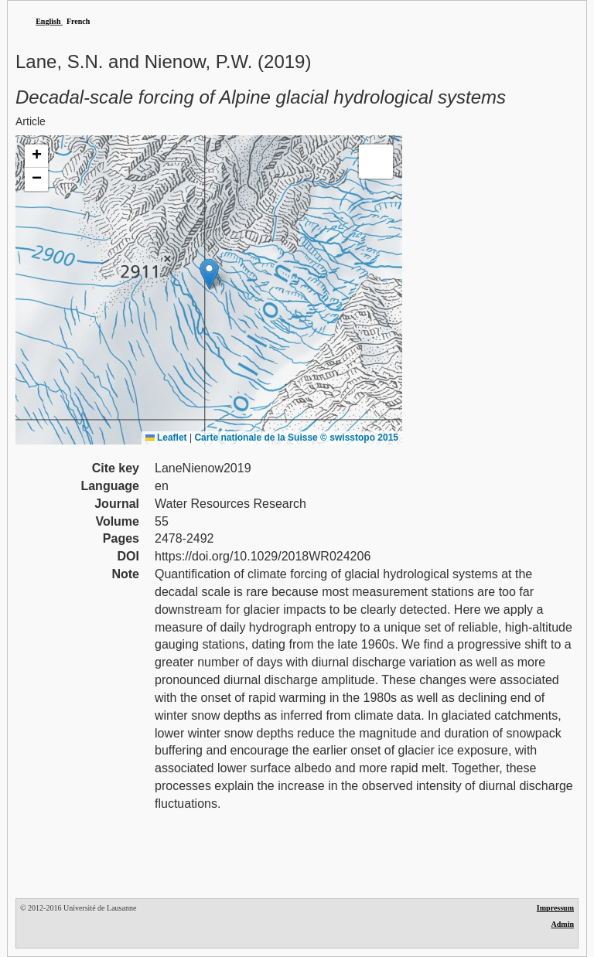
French (78, 21)
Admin (562, 924)
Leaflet (166, 437)
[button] (209, 274)
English (48, 21)
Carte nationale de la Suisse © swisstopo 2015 (296, 437)
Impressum (555, 908)
